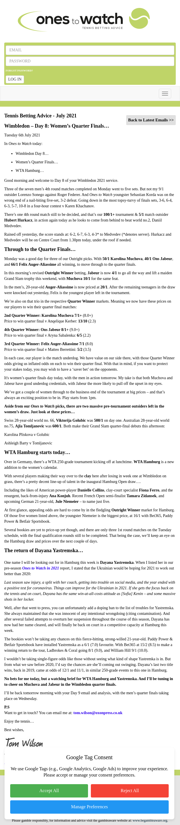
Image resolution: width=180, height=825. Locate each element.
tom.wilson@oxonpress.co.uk (97, 713)
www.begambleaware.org (150, 820)
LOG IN (15, 79)
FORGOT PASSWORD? (19, 70)
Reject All (130, 790)
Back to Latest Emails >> (151, 120)
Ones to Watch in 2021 (40, 568)
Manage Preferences (89, 806)
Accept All (49, 790)
